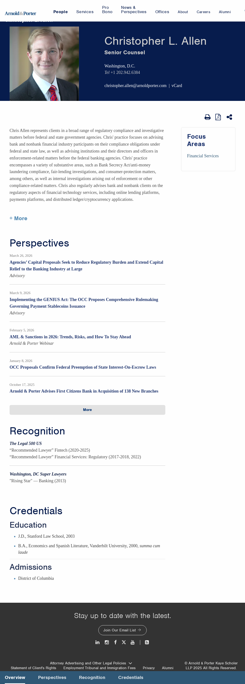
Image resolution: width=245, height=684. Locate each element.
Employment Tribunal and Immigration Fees (99, 668)
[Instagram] (107, 642)
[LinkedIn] (97, 642)
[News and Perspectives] (145, 642)
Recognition (37, 431)
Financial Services (203, 155)
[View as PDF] (218, 117)
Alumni (167, 668)
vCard (177, 85)
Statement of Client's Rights (33, 668)
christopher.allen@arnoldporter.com (135, 85)
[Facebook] (115, 642)
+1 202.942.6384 (125, 72)
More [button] (87, 409)
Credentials (36, 511)
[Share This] (229, 117)
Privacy (149, 668)
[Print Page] (207, 117)
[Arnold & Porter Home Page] (20, 11)
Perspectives (39, 243)
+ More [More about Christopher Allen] (19, 218)
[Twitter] (124, 642)
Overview (15, 677)
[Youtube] (133, 642)
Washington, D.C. (119, 66)
